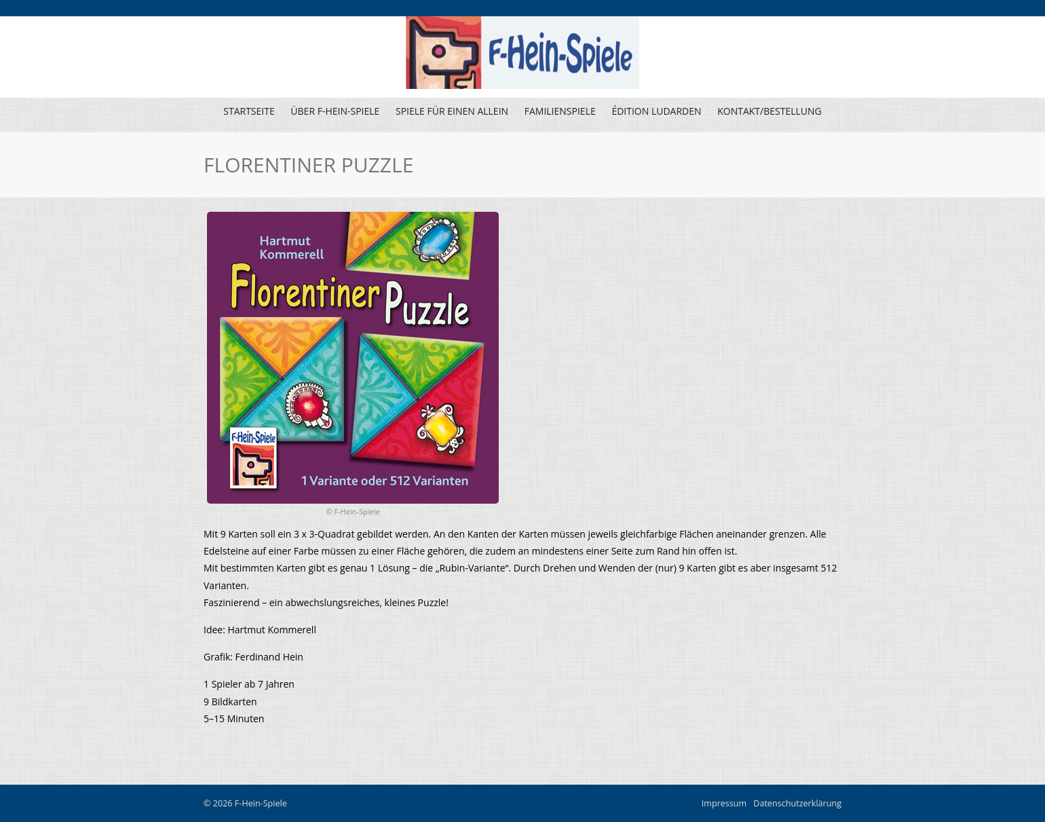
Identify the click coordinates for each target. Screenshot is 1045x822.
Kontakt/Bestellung (769, 111)
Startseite (248, 111)
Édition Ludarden (654, 115)
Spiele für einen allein (450, 115)
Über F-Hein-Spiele (334, 111)
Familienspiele (558, 115)
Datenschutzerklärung (797, 803)
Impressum (724, 803)
